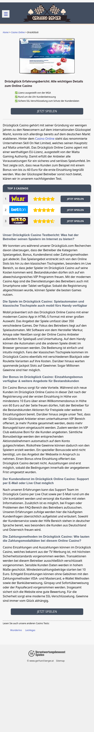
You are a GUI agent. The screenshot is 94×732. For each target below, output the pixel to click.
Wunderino (16, 630)
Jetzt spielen (47, 111)
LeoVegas (30, 630)
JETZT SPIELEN (75, 198)
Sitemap (60, 660)
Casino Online (44, 139)
